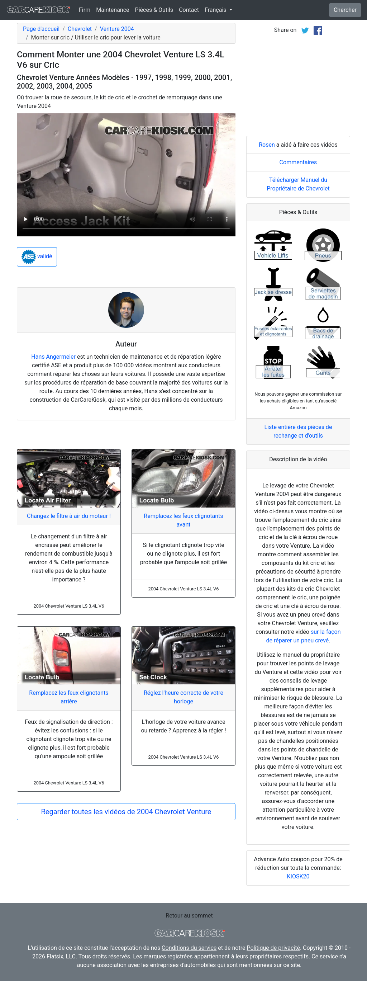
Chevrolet (80, 28)
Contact (189, 9)
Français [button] (216, 9)
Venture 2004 (117, 28)
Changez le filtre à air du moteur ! (69, 516)
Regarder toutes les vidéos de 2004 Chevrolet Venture (126, 811)
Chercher (345, 9)
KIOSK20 (298, 876)
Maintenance (112, 9)
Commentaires (298, 162)
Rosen (267, 144)
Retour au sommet (189, 915)
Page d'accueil (41, 28)
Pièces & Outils (154, 9)
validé (37, 257)
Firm (84, 9)
